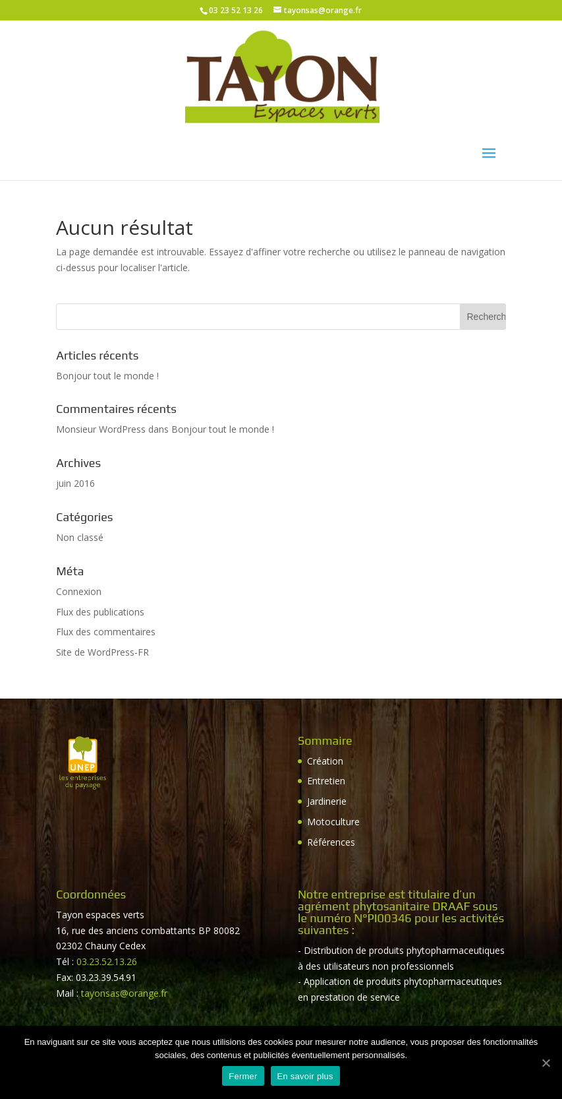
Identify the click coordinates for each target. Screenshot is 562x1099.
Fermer (243, 1076)
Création (325, 761)
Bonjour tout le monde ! (107, 375)
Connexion (78, 591)
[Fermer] (545, 1062)
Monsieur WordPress (101, 429)
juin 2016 (75, 483)
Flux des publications (100, 612)
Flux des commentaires (105, 631)
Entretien (326, 780)
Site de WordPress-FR (102, 652)
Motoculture (333, 821)
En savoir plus (305, 1076)
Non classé (79, 537)
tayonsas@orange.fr (124, 993)
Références (331, 842)
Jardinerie (327, 801)
